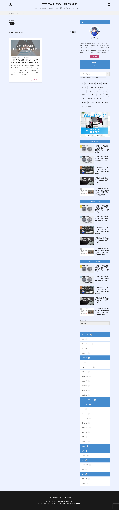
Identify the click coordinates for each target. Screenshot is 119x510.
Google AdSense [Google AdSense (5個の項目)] (91, 83)
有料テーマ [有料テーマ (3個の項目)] (98, 98)
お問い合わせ (67, 497)
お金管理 (51, 8)
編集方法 (86, 432)
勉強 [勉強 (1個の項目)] (94, 95)
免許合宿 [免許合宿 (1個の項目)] (104, 91)
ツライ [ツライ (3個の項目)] (91, 87)
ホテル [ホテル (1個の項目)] (83, 91)
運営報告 (86, 442)
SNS (84, 409)
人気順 (16, 32)
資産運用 (86, 353)
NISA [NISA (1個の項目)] (99, 83)
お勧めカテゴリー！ (24, 32)
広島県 (85, 483)
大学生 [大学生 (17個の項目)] (100, 95)
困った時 (86, 423)
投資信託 (89, 77)
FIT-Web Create (61, 503)
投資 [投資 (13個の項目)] (83, 98)
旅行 (84, 474)
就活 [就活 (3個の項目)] (107, 95)
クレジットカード (88, 367)
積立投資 (86, 395)
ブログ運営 (59, 8)
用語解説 (86, 390)
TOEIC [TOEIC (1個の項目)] (105, 83)
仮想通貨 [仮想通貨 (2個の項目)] (91, 91)
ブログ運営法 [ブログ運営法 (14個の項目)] (100, 87)
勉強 (84, 451)
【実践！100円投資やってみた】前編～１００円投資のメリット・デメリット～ (102, 149)
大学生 (97, 77)
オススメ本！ (87, 335)
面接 (22, 13)
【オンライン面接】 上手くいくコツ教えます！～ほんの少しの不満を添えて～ (25, 61)
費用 (84, 437)
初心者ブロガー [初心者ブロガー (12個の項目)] (85, 95)
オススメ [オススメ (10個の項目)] (84, 87)
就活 (18, 13)
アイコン (86, 414)
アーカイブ (83, 320)
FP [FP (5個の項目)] (82, 83)
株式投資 (86, 386)
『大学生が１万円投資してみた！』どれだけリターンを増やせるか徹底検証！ (102, 170)
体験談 (85, 446)
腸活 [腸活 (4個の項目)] (83, 106)
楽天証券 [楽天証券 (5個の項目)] (92, 102)
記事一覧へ (94, 56)
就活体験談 (86, 465)
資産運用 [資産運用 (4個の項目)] (90, 106)
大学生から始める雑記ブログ (59, 4)
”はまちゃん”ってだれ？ (41, 8)
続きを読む (35, 79)
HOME (12, 13)
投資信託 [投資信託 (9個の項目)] (90, 98)
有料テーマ (86, 428)
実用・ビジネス (87, 344)
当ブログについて (69, 8)
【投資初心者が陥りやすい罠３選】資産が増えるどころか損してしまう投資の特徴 (102, 192)
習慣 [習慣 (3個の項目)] (99, 102)
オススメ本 (103, 77)
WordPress (77, 503)
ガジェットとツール (89, 400)
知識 (84, 348)
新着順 (11, 32)
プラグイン (86, 418)
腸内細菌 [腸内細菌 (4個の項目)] (106, 102)
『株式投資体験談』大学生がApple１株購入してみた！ (102, 180)
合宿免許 (86, 479)
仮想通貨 (86, 372)
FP (93, 77)
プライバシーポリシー (54, 497)
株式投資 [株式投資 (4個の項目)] (84, 102)
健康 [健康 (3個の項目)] (98, 91)
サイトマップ (79, 8)
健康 (84, 339)
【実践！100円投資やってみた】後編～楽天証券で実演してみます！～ (102, 159)
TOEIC (85, 456)
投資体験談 (86, 376)
